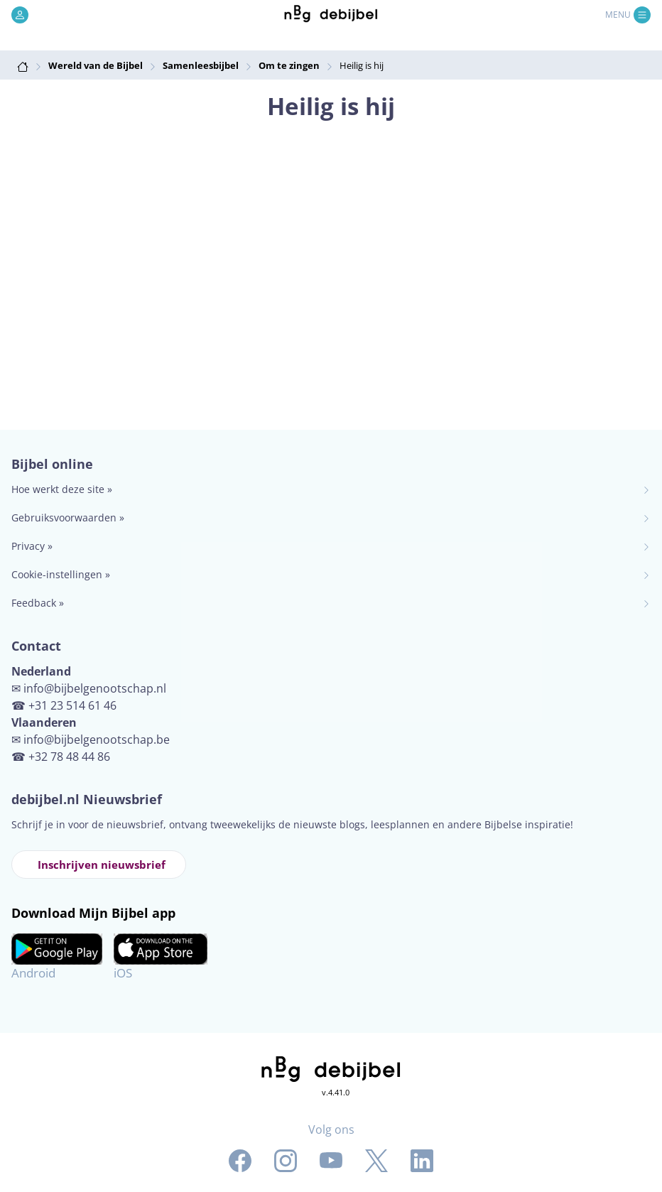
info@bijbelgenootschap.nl (94, 688)
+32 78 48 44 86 (69, 756)
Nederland (41, 671)
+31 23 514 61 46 (72, 705)
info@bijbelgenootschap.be (96, 739)
